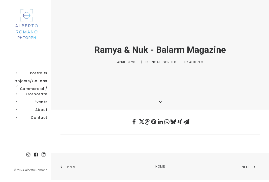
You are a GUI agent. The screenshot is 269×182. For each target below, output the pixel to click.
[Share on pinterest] (154, 122)
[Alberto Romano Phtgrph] (26, 24)
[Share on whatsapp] (167, 122)
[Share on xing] (180, 122)
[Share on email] (186, 122)
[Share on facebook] (134, 122)
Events (30, 101)
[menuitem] (30, 73)
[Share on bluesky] (173, 122)
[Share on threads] (147, 122)
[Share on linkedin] (160, 122)
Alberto (196, 62)
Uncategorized (163, 62)
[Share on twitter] (141, 122)
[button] (28, 154)
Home (160, 166)
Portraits (30, 73)
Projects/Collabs (30, 81)
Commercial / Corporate (30, 91)
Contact (30, 117)
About (30, 109)
